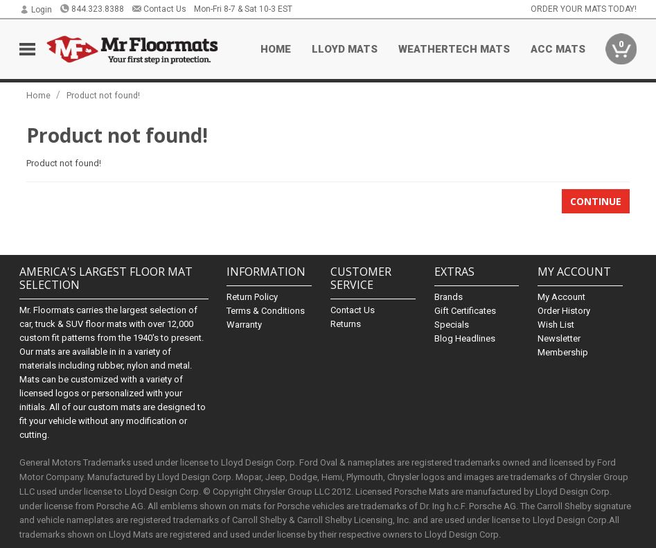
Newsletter (559, 338)
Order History (564, 311)
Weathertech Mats (454, 49)
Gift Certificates (465, 311)
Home (275, 49)
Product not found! (103, 95)
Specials (451, 324)
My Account (561, 297)
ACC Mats (558, 49)
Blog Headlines (464, 338)
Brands (448, 297)
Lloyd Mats (345, 49)
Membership (563, 352)
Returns (345, 324)
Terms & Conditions (266, 311)
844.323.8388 (92, 9)
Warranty (244, 324)
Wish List (556, 324)
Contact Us (159, 9)
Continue (595, 201)
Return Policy (252, 297)
